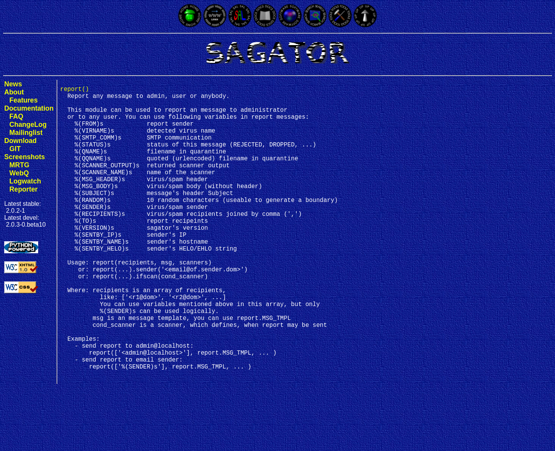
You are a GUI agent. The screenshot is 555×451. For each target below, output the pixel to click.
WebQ (19, 173)
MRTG (19, 165)
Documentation (29, 108)
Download (20, 141)
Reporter (23, 189)
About (14, 92)
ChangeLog (28, 124)
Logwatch (25, 181)
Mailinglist (25, 132)
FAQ (16, 116)
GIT (14, 149)
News (13, 84)
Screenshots (24, 157)
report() (74, 90)
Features (23, 100)
